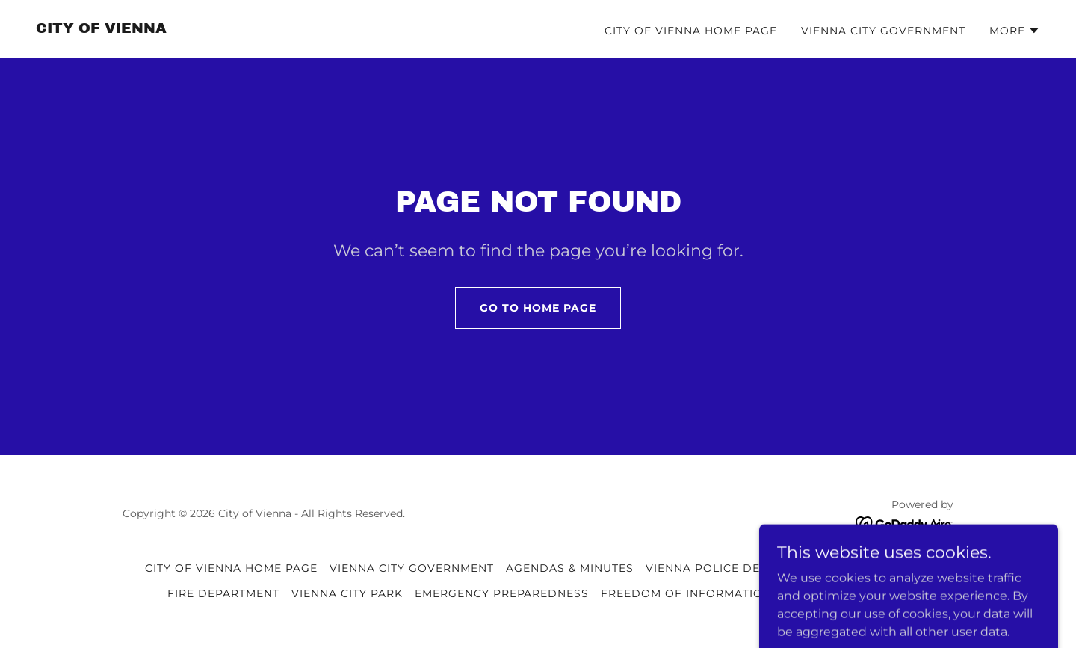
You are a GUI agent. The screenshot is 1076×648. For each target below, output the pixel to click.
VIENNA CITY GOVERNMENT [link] (883, 30)
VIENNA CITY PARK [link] (347, 593)
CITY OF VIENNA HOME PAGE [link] (691, 30)
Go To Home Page (538, 308)
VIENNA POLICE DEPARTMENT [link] (735, 568)
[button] (1014, 31)
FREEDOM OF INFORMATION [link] (686, 593)
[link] (101, 29)
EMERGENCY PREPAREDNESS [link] (502, 593)
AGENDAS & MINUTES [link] (570, 568)
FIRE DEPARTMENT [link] (223, 593)
